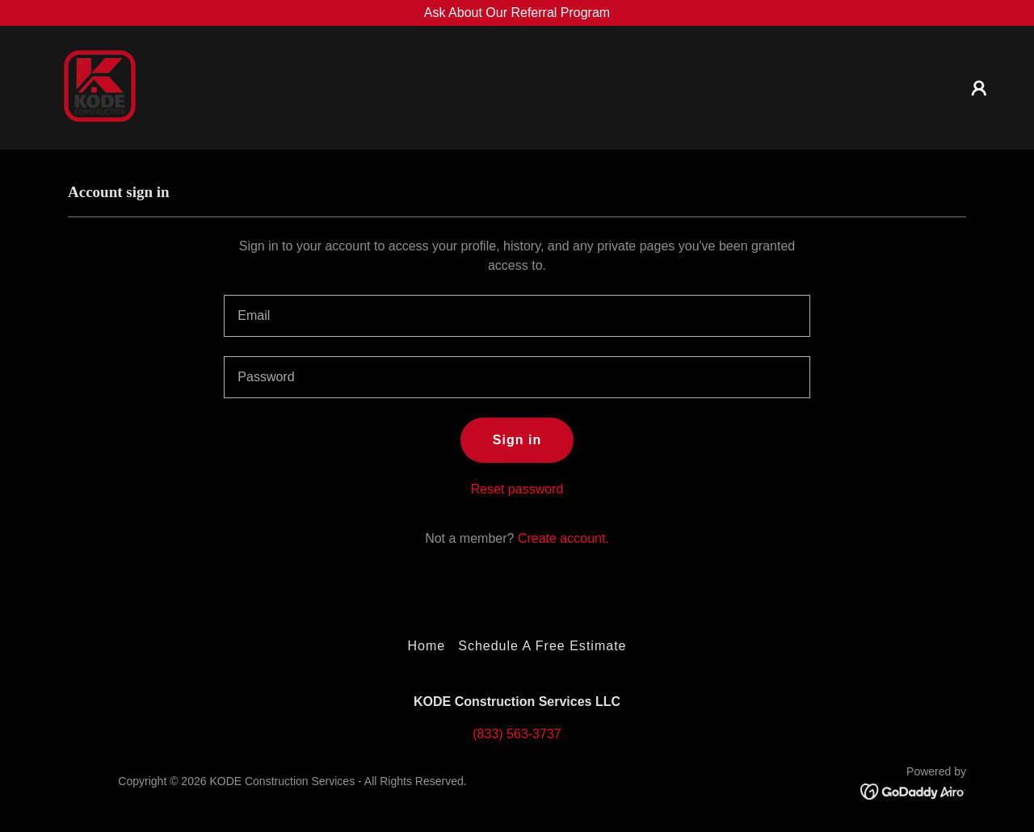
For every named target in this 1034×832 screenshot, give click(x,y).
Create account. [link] (563, 538)
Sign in (517, 440)
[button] (979, 88)
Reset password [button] (517, 489)
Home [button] (426, 646)
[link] (95, 87)
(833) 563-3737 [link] (517, 734)
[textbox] (516, 316)
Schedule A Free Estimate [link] (542, 646)
